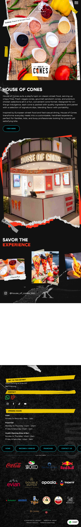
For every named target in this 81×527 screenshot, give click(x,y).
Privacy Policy (32, 522)
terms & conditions (47, 522)
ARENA (54, 520)
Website (46, 520)
